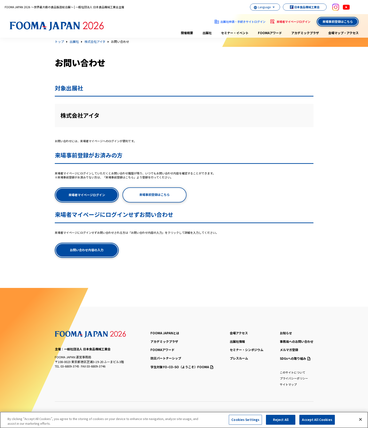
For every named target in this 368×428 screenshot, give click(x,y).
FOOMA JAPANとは (164, 333)
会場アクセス (239, 333)
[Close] (360, 421)
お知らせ (286, 333)
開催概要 (187, 33)
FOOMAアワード (270, 33)
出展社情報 (237, 341)
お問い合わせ (120, 42)
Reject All (281, 421)
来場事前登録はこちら (337, 21)
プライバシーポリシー (294, 378)
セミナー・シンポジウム (246, 349)
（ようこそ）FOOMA (181, 367)
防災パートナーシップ (165, 358)
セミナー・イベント (235, 33)
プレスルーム (239, 358)
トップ (59, 42)
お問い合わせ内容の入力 (86, 250)
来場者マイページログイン (293, 22)
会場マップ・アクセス (343, 33)
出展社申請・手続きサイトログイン (242, 22)
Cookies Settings (245, 421)
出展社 (207, 33)
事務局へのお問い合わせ (296, 341)
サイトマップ (288, 384)
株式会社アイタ (94, 42)
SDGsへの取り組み (295, 358)
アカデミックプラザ (305, 33)
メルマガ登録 (289, 349)
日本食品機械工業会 (302, 7)
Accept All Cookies (317, 421)
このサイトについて (292, 372)
